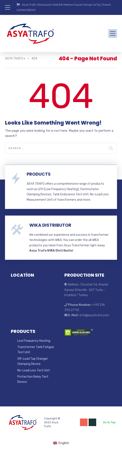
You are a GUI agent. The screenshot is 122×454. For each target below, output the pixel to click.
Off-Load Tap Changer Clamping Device (32, 361)
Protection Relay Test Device (32, 379)
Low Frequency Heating (33, 341)
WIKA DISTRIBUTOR (50, 225)
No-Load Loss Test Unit (33, 370)
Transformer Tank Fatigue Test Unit (35, 349)
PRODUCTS (39, 174)
